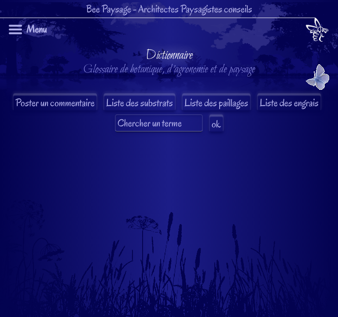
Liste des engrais (289, 103)
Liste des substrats (139, 103)
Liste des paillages (216, 103)
